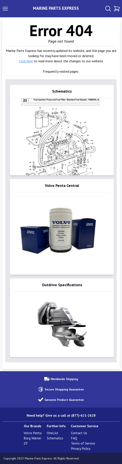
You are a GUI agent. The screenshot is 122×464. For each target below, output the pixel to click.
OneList (52, 433)
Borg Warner (32, 438)
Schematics (55, 438)
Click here (26, 61)
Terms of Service (83, 443)
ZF (26, 443)
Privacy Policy (80, 448)
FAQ (74, 438)
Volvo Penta (33, 433)
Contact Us (79, 433)
